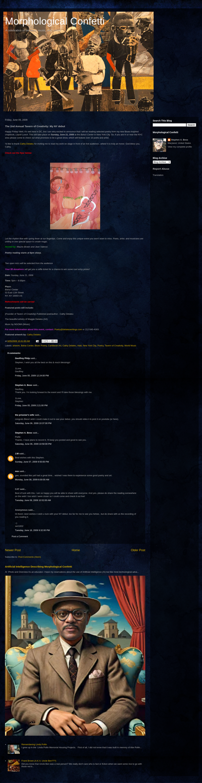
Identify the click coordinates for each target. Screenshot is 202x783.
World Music (130, 345)
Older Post (138, 550)
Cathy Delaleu (27, 143)
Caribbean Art (54, 345)
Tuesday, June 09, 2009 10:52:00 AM (33, 500)
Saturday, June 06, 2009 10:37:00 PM (33, 423)
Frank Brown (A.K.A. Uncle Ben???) (38, 761)
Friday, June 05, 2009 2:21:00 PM (31, 405)
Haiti (79, 345)
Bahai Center (27, 345)
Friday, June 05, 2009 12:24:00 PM (32, 375)
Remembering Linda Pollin (34, 744)
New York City (89, 345)
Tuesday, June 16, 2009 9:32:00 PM (32, 530)
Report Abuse (161, 168)
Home (76, 550)
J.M (17, 453)
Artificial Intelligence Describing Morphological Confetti (38, 566)
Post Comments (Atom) (29, 557)
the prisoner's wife (24, 415)
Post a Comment (20, 536)
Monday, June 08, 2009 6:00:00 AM (32, 479)
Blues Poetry (41, 345)
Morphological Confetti (55, 21)
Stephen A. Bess (23, 385)
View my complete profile (180, 147)
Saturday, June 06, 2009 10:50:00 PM (33, 444)
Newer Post (13, 550)
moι (17, 471)
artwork (16, 345)
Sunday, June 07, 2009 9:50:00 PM (32, 461)
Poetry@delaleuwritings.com (68, 329)
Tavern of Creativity (114, 345)
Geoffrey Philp (22, 358)
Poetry (100, 345)
